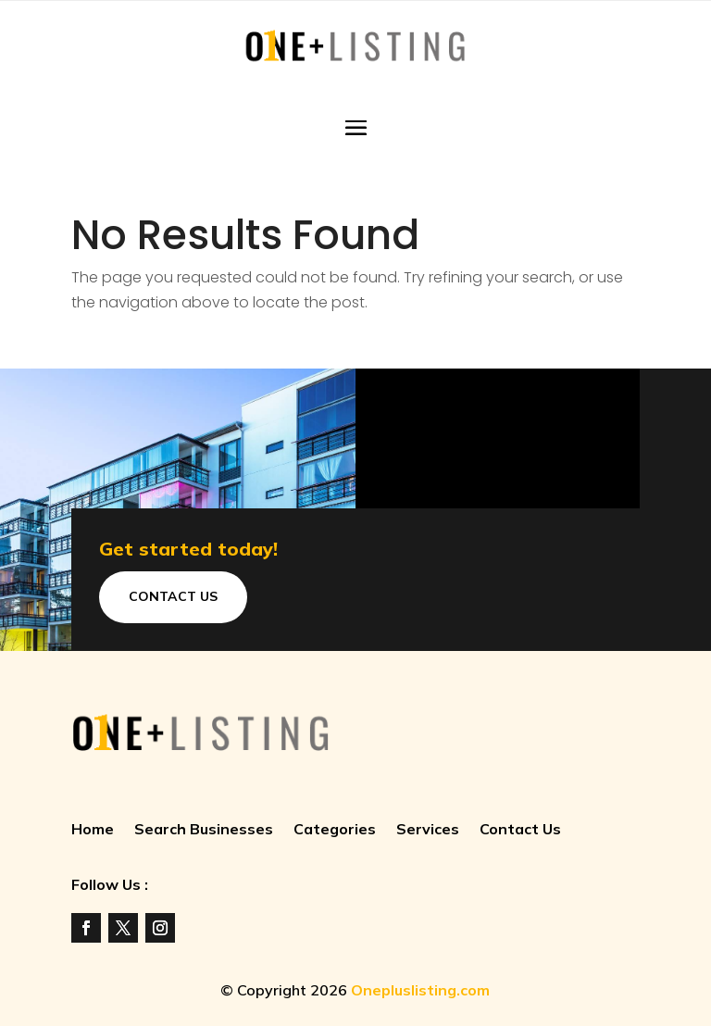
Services (427, 830)
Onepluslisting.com (420, 990)
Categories (334, 830)
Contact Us (173, 596)
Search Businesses (203, 830)
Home (92, 830)
